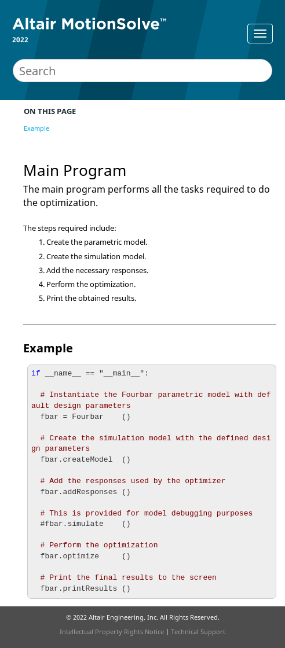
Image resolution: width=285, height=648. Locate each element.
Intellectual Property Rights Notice (112, 631)
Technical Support (198, 631)
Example (36, 128)
